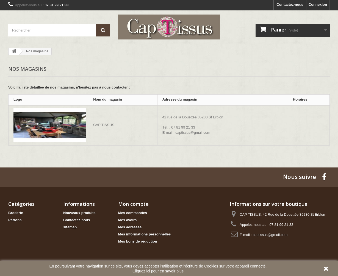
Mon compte (133, 204)
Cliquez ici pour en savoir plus (158, 271)
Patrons (14, 220)
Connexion (318, 4)
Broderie (15, 213)
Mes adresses (130, 227)
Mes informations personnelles (144, 234)
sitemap (70, 227)
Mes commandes (132, 213)
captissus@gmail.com (270, 235)
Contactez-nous (289, 4)
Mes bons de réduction (137, 241)
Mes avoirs (127, 220)
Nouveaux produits (79, 213)
